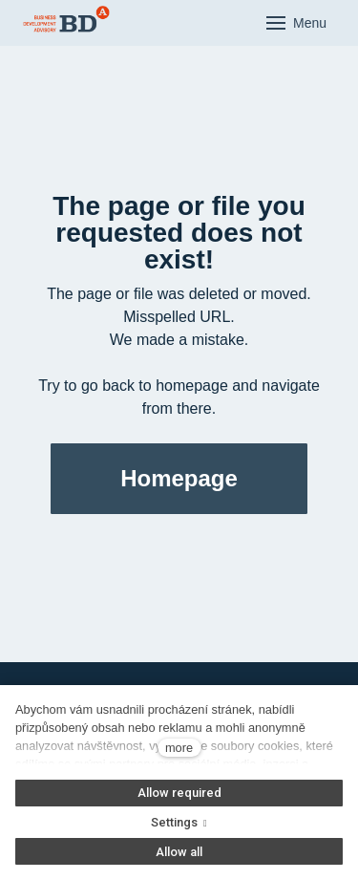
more (179, 747)
